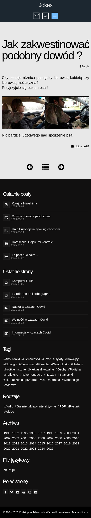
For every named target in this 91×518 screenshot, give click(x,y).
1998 (50, 433)
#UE (43, 379)
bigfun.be (82, 146)
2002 (7, 438)
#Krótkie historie (15, 369)
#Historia (77, 364)
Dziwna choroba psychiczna (31, 216)
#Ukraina (54, 379)
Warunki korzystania (58, 512)
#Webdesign (70, 379)
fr (10, 470)
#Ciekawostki (30, 359)
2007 (50, 438)
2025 (50, 448)
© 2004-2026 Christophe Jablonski (23, 512)
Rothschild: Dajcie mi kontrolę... (33, 242)
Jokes (45, 5)
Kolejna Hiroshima (24, 203)
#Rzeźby (50, 374)
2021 (15, 448)
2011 (7, 443)
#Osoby (61, 369)
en (5, 470)
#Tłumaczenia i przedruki (21, 379)
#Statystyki (65, 374)
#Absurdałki (12, 359)
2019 (75, 443)
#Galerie (21, 406)
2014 (32, 443)
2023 (32, 448)
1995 (24, 433)
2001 (75, 433)
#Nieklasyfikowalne (41, 369)
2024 (41, 448)
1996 (32, 433)
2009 (67, 438)
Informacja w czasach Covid (31, 332)
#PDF (62, 406)
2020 (7, 448)
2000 (67, 433)
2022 (24, 448)
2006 (41, 438)
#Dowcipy (72, 359)
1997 (41, 433)
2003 (15, 438)
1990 (7, 433)
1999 (58, 433)
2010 (75, 438)
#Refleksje (11, 374)
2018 (67, 443)
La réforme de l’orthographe (31, 293)
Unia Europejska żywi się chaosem (36, 229)
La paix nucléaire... (25, 255)
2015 (41, 443)
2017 (58, 443)
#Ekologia (10, 364)
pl (13, 470)
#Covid (46, 359)
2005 (32, 438)
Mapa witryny (80, 512)
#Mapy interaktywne (42, 406)
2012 (15, 443)
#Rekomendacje (31, 374)
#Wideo (9, 411)
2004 (24, 438)
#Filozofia (42, 364)
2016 (50, 443)
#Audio (8, 406)
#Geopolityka (60, 364)
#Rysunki (73, 406)
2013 (24, 443)
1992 (15, 433)
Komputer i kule (22, 281)
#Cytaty (58, 359)
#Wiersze (10, 385)
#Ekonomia (26, 364)
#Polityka (74, 369)
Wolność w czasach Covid (30, 319)
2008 (58, 438)
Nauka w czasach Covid (28, 306)
